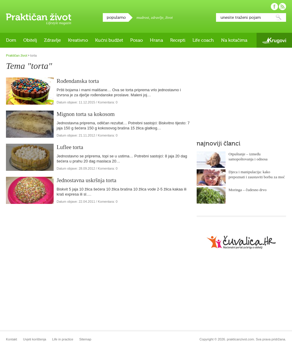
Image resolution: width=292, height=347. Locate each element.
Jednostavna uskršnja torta (87, 180)
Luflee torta (70, 147)
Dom (11, 40)
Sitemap (85, 339)
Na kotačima (234, 40)
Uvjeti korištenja (34, 339)
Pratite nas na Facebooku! (274, 6)
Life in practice (62, 339)
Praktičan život (38, 17)
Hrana (156, 40)
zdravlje (157, 17)
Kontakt (11, 339)
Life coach (203, 40)
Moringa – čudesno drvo (247, 190)
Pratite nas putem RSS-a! (282, 6)
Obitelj (30, 40)
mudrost (142, 17)
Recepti (177, 40)
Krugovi (274, 40)
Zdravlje (52, 40)
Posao (136, 40)
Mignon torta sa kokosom (86, 114)
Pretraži (278, 17)
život (169, 17)
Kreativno (78, 40)
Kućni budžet (109, 40)
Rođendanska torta (78, 81)
